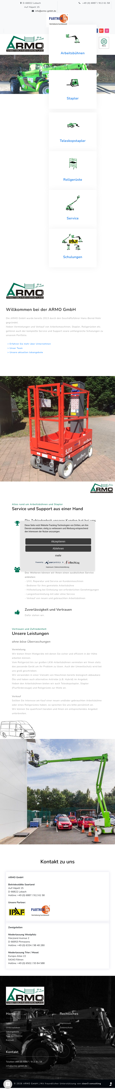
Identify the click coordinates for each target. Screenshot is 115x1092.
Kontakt (10, 1044)
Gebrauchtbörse (14, 1039)
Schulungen (72, 257)
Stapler (72, 98)
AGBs (63, 1035)
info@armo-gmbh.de (45, 11)
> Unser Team (15, 348)
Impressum (65, 1026)
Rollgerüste (72, 179)
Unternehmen (13, 1031)
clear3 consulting (91, 1087)
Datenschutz (66, 1031)
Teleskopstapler (73, 141)
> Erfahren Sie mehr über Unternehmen (29, 343)
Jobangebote (13, 1035)
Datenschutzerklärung (62, 567)
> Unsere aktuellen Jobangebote (25, 352)
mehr (58, 555)
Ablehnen (58, 548)
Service (72, 218)
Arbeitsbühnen (73, 53)
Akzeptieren (58, 541)
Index (9, 1026)
